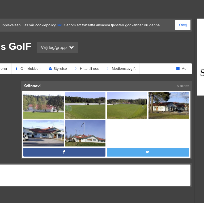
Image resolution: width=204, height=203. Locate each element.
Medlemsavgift (121, 68)
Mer (182, 68)
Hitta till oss (87, 68)
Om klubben (28, 68)
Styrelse (58, 68)
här (59, 25)
